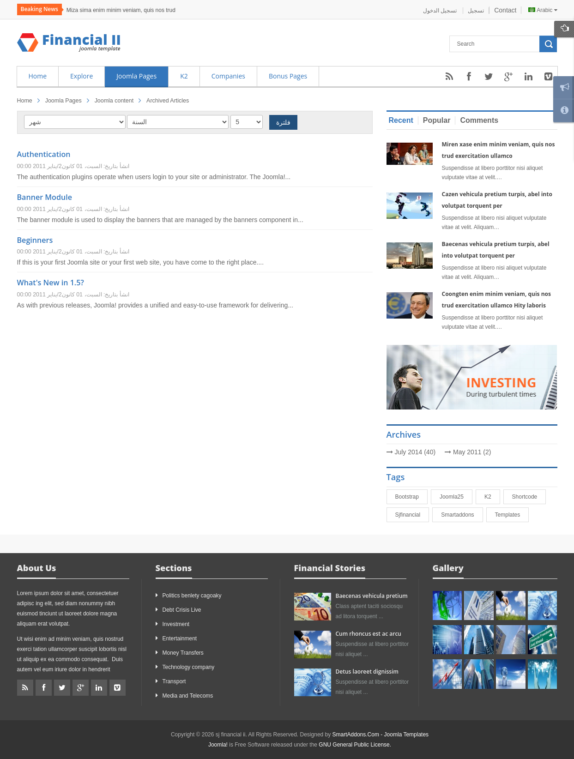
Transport (174, 681)
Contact (505, 10)
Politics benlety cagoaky (192, 595)
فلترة (283, 122)
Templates (512, 515)
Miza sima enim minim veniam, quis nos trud (120, 10)
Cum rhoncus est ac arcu (368, 634)
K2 (492, 497)
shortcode (529, 497)
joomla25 (456, 497)
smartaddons (461, 515)
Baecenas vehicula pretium (372, 596)
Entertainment (180, 638)
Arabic (542, 10)
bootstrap (411, 497)
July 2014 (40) (414, 452)
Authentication (44, 154)
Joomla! (218, 744)
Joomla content (114, 100)
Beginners (35, 240)
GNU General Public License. (355, 744)
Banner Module (44, 197)
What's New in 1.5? (50, 282)
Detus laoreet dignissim (367, 671)
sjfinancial (412, 515)
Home (24, 100)
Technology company (189, 667)
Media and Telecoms (188, 696)
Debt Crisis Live (182, 610)
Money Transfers (183, 653)
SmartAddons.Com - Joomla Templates (380, 734)
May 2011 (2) (472, 452)
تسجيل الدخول (441, 10)
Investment (176, 624)
